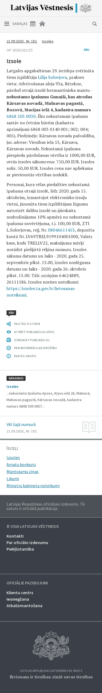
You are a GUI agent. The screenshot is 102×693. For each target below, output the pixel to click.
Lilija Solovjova (52, 77)
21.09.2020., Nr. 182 (22, 41)
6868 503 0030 (21, 116)
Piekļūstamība (20, 549)
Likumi (13, 478)
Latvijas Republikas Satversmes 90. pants (51, 671)
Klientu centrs (20, 592)
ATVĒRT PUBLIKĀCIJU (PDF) (34, 332)
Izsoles (48, 41)
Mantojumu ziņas (23, 471)
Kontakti (15, 536)
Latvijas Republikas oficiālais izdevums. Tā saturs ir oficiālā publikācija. (46, 506)
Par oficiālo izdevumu (27, 542)
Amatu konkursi (21, 464)
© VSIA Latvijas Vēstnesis (33, 526)
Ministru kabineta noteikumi (33, 485)
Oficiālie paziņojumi (27, 583)
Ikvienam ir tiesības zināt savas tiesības (51, 676)
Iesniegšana (18, 599)
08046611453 (61, 230)
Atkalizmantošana (24, 605)
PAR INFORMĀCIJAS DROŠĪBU (35, 348)
